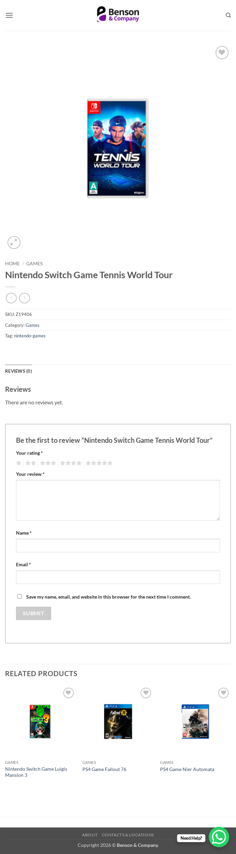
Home (12, 263)
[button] (9, 15)
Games (34, 263)
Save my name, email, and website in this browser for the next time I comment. (108, 597)
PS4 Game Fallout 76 (104, 769)
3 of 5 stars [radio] (47, 463)
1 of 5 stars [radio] (17, 463)
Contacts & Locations (128, 834)
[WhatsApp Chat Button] (219, 837)
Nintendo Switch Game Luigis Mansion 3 (36, 772)
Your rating (29, 453)
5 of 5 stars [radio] (98, 463)
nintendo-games (30, 335)
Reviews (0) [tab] (18, 371)
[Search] (228, 15)
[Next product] (11, 298)
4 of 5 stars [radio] (70, 463)
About (89, 834)
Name (24, 533)
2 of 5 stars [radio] (29, 463)
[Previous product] (24, 298)
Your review (30, 474)
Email (23, 564)
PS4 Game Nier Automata (187, 769)
